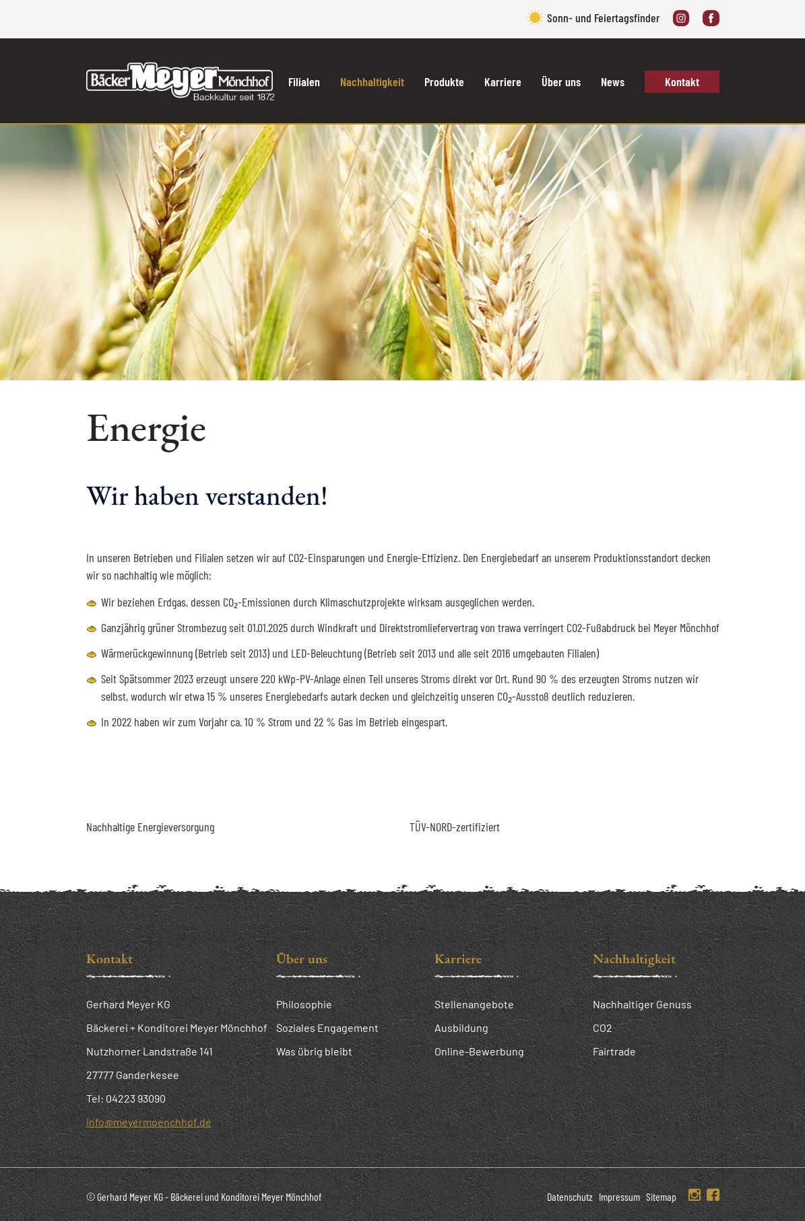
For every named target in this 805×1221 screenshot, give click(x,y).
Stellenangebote (474, 1004)
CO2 (602, 1027)
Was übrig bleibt (314, 1051)
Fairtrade (614, 1051)
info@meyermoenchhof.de (149, 1121)
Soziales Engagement (327, 1027)
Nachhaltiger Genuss (642, 1004)
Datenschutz (570, 1196)
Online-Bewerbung (479, 1051)
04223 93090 (136, 1098)
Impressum (619, 1196)
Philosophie (304, 1004)
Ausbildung (461, 1027)
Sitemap (661, 1196)
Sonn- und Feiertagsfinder (603, 17)
